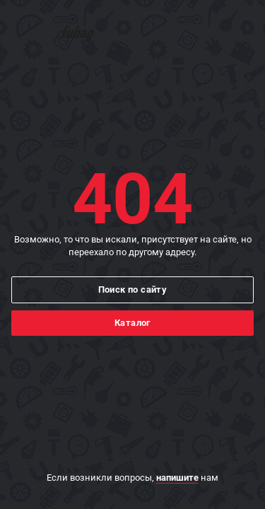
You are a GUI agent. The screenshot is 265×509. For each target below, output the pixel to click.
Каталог (132, 322)
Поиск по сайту (132, 289)
